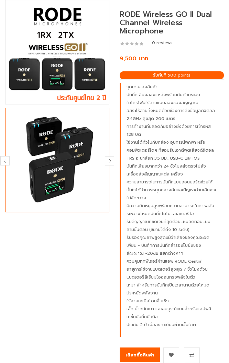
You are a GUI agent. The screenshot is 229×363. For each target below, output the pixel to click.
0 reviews (162, 43)
